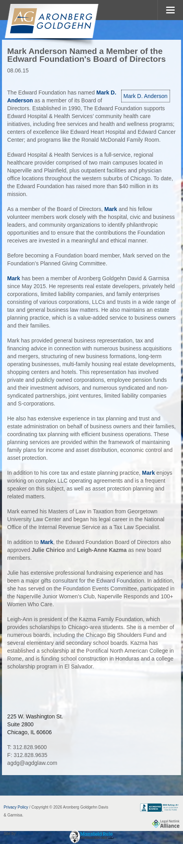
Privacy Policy (16, 807)
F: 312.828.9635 (27, 755)
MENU (170, 10)
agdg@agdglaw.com (32, 763)
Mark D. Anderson (146, 96)
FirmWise (25, 833)
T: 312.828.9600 (26, 747)
